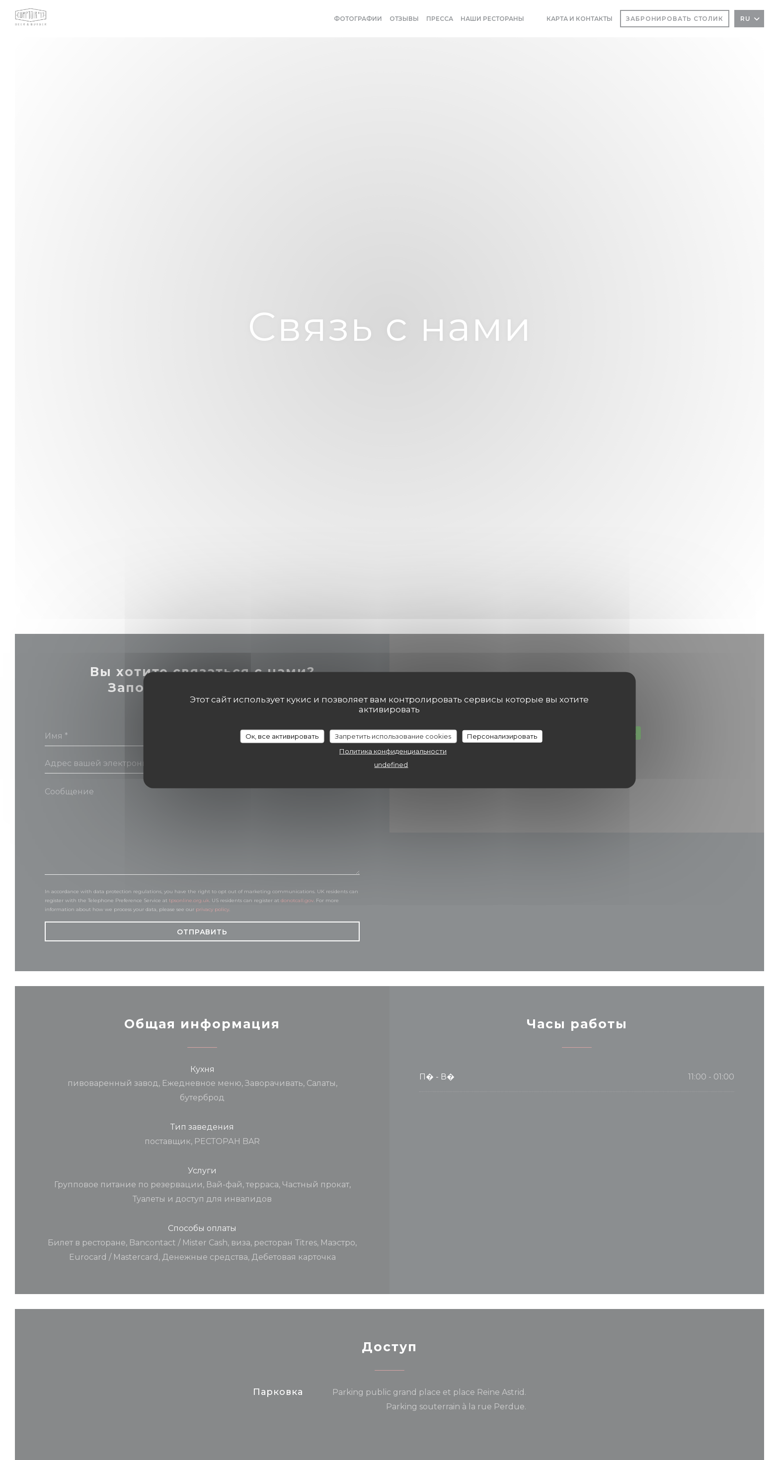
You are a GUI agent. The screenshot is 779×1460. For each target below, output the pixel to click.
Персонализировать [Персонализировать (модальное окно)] (502, 736)
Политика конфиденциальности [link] (393, 751)
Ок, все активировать (281, 736)
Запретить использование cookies (393, 736)
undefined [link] (391, 764)
